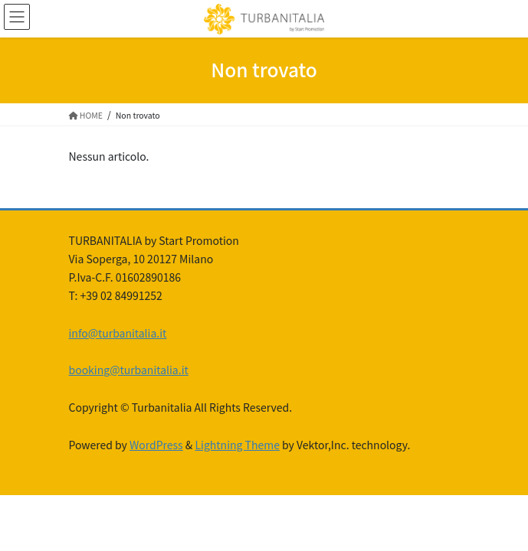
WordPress (156, 444)
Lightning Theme (237, 444)
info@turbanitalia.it (118, 333)
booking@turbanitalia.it (129, 369)
